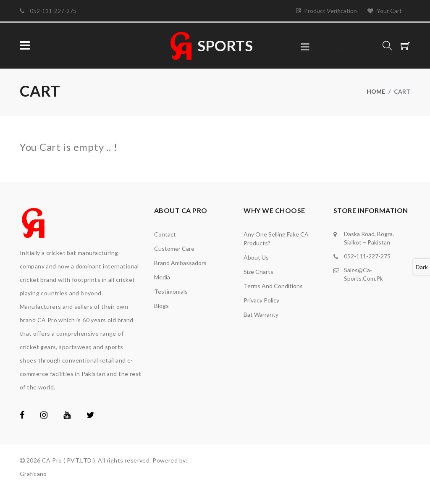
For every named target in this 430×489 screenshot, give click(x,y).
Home (376, 91)
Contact (165, 234)
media (162, 277)
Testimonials (171, 291)
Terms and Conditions (273, 285)
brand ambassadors (180, 262)
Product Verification (326, 10)
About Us (256, 257)
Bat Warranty (261, 314)
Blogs (161, 305)
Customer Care (174, 248)
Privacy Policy (261, 300)
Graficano (33, 473)
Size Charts (258, 271)
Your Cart (384, 10)
